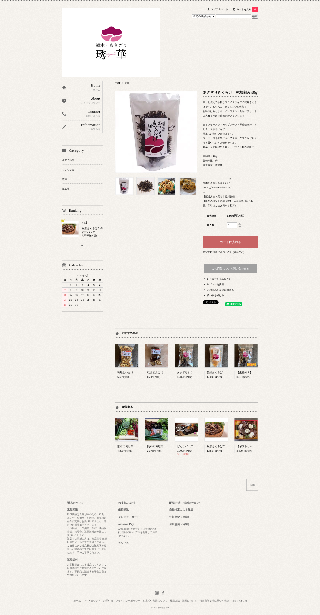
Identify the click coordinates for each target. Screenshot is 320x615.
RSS (234, 600)
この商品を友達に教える (220, 289)
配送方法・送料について (183, 600)
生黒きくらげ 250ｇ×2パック (224, 446)
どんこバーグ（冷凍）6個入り (195, 446)
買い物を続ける (215, 295)
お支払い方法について (155, 600)
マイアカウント (219, 9)
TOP (118, 82)
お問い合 (108, 600)
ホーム (77, 600)
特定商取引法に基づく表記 (214, 600)
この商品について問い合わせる (230, 268)
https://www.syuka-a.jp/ (217, 187)
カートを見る (247, 9)
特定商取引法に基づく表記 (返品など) (223, 252)
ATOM (243, 600)
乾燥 (127, 82)
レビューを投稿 (215, 284)
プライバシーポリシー (128, 600)
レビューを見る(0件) (218, 278)
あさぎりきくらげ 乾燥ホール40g (197, 372)
